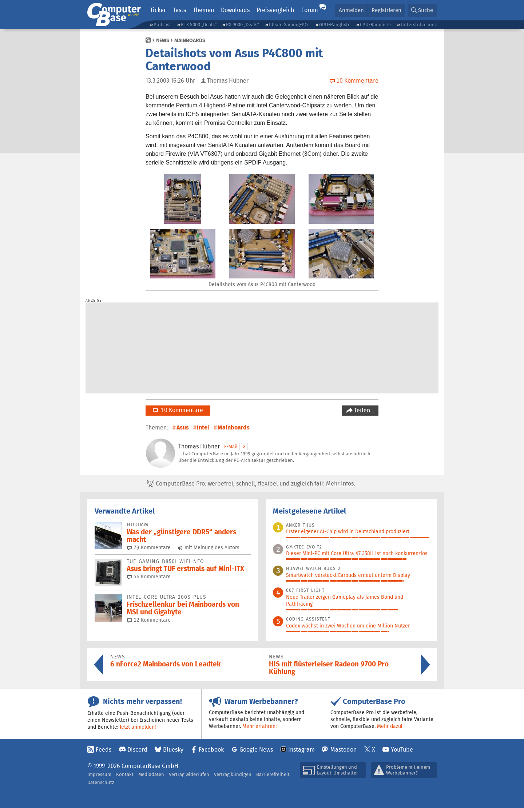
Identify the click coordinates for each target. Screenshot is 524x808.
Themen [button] (203, 10)
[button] (422, 10)
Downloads (235, 10)
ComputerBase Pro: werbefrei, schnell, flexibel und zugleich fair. (251, 484)
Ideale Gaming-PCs (289, 24)
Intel (203, 427)
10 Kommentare (178, 410)
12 (149, 619)
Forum (309, 10)
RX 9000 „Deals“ (242, 24)
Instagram (301, 749)
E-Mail (231, 446)
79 (149, 547)
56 (149, 576)
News (162, 40)
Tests (179, 10)
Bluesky (173, 749)
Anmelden (351, 10)
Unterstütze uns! (419, 24)
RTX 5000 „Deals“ (199, 24)
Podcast (162, 24)
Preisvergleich (275, 10)
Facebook (211, 749)
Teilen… (363, 410)
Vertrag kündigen (232, 774)
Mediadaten (151, 774)
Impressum (99, 774)
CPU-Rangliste (375, 24)
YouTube (402, 749)
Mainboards (189, 40)
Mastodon (343, 749)
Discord (137, 749)
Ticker (158, 10)
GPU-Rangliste (334, 24)
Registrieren (386, 10)
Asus (182, 427)
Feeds (103, 749)
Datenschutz (100, 782)
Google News (256, 749)
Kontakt (125, 774)
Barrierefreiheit (273, 774)
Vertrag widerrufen (189, 774)
